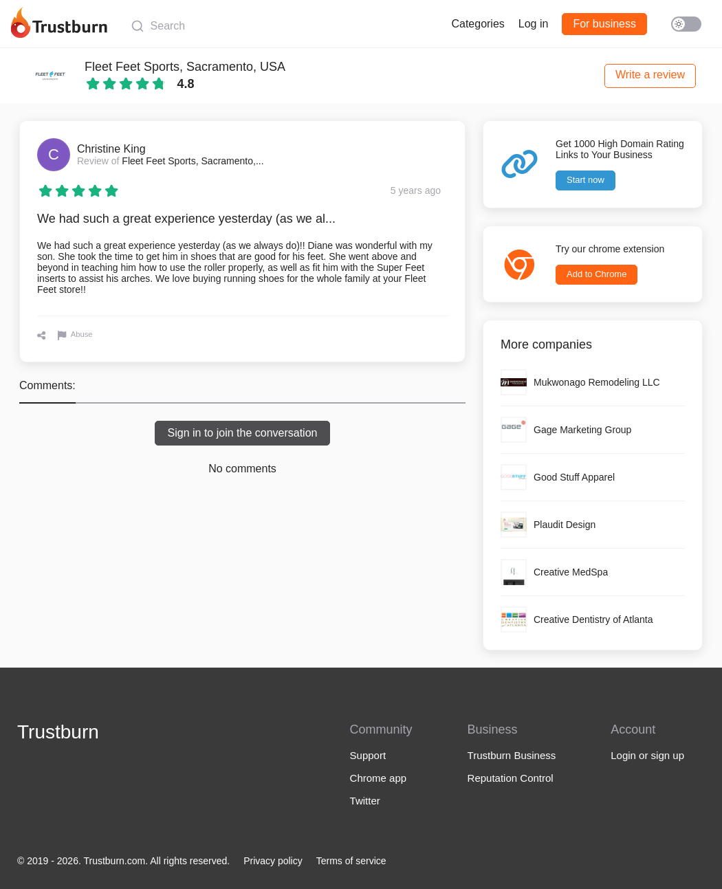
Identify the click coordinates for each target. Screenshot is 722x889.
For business (604, 24)
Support (368, 755)
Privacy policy (273, 860)
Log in (533, 24)
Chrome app (378, 778)
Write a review (650, 74)
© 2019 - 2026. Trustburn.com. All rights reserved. (123, 860)
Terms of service (351, 860)
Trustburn (58, 732)
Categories (477, 24)
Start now (585, 180)
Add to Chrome (596, 274)
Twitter (365, 800)
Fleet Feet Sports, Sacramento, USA (185, 67)
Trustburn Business (512, 755)
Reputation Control (511, 778)
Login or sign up (647, 755)
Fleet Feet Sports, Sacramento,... (192, 160)
